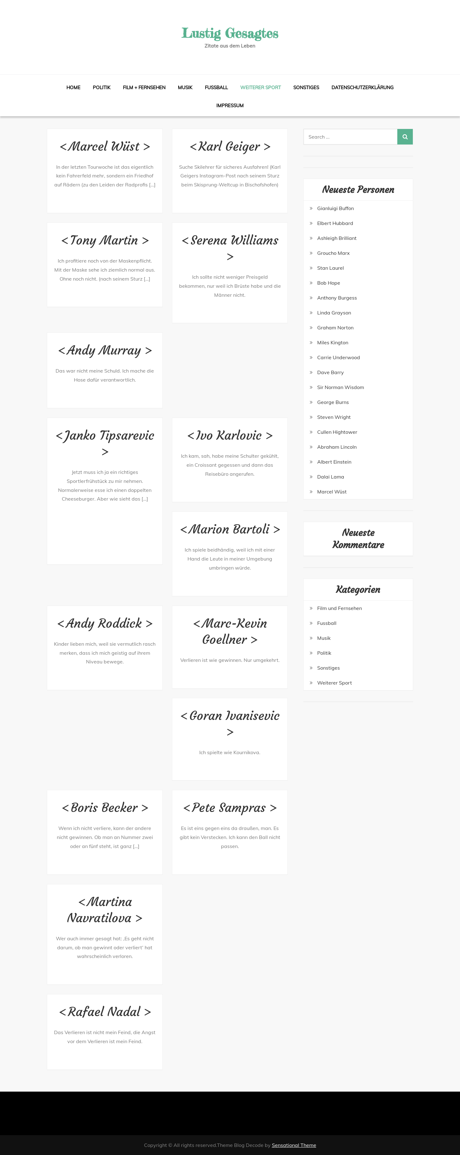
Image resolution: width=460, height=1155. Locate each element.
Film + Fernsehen (144, 87)
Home (73, 87)
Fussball (216, 87)
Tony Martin (104, 240)
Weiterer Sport (260, 87)
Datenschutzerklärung (362, 87)
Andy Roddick (104, 623)
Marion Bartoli (229, 529)
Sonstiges (306, 87)
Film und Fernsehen (339, 608)
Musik (185, 87)
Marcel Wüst (104, 146)
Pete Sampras (229, 807)
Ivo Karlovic (229, 435)
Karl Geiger (229, 146)
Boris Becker (104, 807)
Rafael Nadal (104, 1012)
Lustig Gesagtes (230, 33)
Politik (101, 87)
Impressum (230, 105)
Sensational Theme (294, 1145)
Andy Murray (104, 350)
